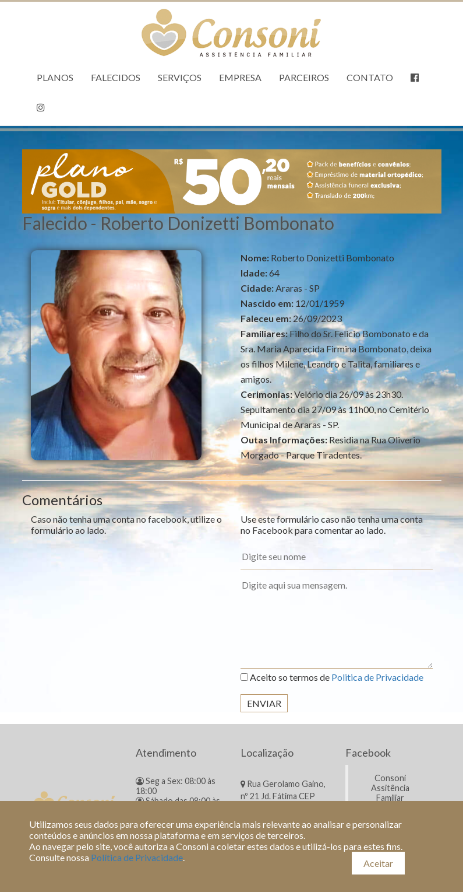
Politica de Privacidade (377, 677)
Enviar (264, 703)
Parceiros (304, 77)
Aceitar (378, 863)
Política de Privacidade (137, 857)
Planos (55, 77)
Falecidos (115, 77)
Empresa (240, 77)
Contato (370, 77)
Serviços (180, 77)
